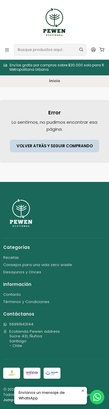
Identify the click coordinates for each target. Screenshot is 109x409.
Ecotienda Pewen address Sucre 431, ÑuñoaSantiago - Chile (31, 338)
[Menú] (7, 49)
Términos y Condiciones (26, 301)
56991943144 (18, 324)
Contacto (12, 294)
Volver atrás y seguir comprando (55, 146)
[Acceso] (93, 49)
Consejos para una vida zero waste (37, 265)
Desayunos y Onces (22, 272)
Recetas (11, 257)
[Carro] (102, 49)
